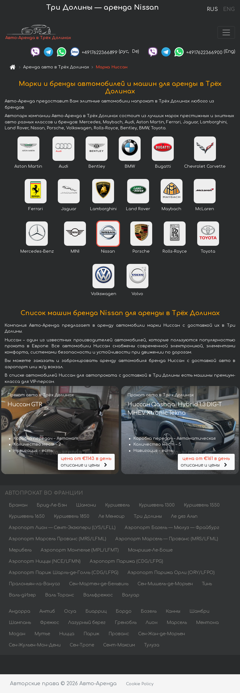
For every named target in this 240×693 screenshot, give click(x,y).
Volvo (137, 294)
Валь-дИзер (22, 595)
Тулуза (151, 645)
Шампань (20, 622)
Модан (17, 633)
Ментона (207, 622)
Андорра (19, 611)
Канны (173, 611)
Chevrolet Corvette (205, 166)
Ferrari (35, 209)
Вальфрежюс (98, 595)
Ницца (66, 633)
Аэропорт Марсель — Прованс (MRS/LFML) (166, 539)
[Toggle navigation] (226, 32)
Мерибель (20, 550)
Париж (91, 633)
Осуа (70, 611)
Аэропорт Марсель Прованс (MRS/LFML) (57, 539)
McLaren (204, 209)
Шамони (86, 505)
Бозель (149, 611)
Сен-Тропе (82, 645)
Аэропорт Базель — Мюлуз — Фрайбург (172, 527)
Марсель (177, 622)
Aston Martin (28, 166)
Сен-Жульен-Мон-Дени (35, 645)
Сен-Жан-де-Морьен (161, 633)
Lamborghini (103, 209)
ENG (228, 9)
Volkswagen (103, 294)
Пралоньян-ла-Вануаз (34, 584)
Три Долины (148, 516)
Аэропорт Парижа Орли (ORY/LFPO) (171, 572)
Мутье (42, 633)
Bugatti (163, 166)
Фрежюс (49, 622)
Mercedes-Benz (37, 251)
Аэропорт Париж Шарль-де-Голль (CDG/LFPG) (63, 572)
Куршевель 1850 (71, 516)
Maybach (171, 209)
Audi (63, 166)
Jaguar (69, 209)
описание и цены (86, 461)
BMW (130, 166)
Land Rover (138, 209)
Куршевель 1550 (202, 505)
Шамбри (199, 611)
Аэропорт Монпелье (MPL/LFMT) (80, 550)
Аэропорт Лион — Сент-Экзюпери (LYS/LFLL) (62, 527)
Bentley (96, 166)
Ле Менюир (111, 516)
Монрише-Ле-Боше (150, 550)
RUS (212, 9)
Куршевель (117, 505)
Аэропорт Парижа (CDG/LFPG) (126, 561)
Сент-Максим (119, 645)
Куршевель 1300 (157, 505)
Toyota (208, 251)
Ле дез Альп (184, 516)
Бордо (124, 611)
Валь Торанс (59, 595)
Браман (18, 505)
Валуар (130, 595)
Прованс (118, 633)
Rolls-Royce (174, 251)
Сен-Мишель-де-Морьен (165, 584)
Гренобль (126, 622)
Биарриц (96, 611)
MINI (75, 251)
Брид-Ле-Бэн (52, 505)
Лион (152, 622)
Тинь (207, 584)
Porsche (141, 251)
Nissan (108, 251)
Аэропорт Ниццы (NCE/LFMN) (45, 561)
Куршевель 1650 (27, 516)
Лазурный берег (87, 622)
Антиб (47, 611)
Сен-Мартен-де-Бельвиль (98, 584)
